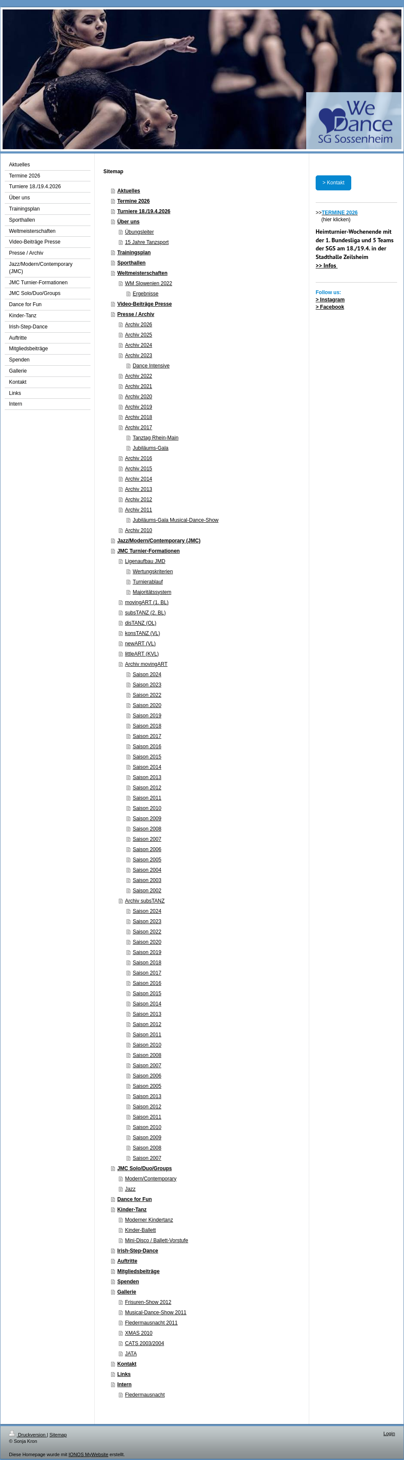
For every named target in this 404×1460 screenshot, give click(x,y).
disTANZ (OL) (140, 623)
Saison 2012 (147, 788)
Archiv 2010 (138, 530)
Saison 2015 (147, 757)
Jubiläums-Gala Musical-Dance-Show (175, 520)
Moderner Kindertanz (149, 1220)
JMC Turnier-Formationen (148, 551)
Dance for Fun (134, 1199)
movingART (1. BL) (147, 602)
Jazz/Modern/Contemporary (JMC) (158, 541)
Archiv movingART (146, 664)
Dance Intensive (151, 366)
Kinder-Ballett (140, 1230)
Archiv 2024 (138, 345)
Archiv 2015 (138, 469)
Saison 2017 (147, 736)
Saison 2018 (147, 726)
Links (123, 1374)
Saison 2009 (147, 819)
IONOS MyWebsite (89, 1454)
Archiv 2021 (138, 386)
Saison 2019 (147, 716)
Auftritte (127, 1261)
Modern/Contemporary (150, 1179)
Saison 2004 (147, 870)
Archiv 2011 (138, 510)
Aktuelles (128, 191)
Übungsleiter (139, 232)
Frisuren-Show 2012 (148, 1302)
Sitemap (57, 1434)
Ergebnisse (145, 294)
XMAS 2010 (138, 1333)
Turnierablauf (148, 582)
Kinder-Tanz (131, 1210)
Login (389, 1433)
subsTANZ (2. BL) (145, 613)
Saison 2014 (147, 767)
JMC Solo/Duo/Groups (144, 1168)
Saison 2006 (147, 849)
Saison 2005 (147, 860)
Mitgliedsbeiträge (138, 1271)
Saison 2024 (147, 674)
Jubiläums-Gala (150, 448)
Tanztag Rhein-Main (155, 438)
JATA (131, 1354)
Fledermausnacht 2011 (151, 1323)
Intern (124, 1385)
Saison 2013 (147, 777)
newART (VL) (140, 644)
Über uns (128, 222)
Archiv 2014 (138, 479)
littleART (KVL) (142, 654)
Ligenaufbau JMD (145, 561)
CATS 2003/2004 (144, 1343)
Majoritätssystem (152, 592)
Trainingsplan (134, 253)
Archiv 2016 (138, 458)
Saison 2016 (147, 747)
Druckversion (28, 1434)
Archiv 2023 (138, 355)
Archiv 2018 (138, 417)
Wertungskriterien (153, 572)
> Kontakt (333, 183)
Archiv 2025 (138, 335)
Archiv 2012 (138, 500)
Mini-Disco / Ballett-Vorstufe (156, 1240)
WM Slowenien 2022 (148, 283)
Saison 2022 (147, 695)
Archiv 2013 (138, 489)
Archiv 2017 (138, 427)
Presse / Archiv (135, 314)
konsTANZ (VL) (142, 633)
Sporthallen (131, 263)
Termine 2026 (133, 201)
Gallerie (126, 1292)
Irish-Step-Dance (137, 1251)
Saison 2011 (147, 798)
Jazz (130, 1189)
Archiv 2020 (138, 397)
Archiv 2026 (138, 325)
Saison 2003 (147, 880)
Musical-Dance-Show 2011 (155, 1312)
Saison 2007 (147, 839)
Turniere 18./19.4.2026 (143, 211)
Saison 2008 (147, 829)
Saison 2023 (147, 685)
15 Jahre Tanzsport (147, 242)
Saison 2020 (147, 705)
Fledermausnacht (145, 1395)
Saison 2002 (147, 891)
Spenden (128, 1282)
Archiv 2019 (138, 407)
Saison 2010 (147, 808)
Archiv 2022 (138, 376)
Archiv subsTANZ (144, 901)
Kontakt (126, 1364)
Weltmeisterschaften (142, 273)
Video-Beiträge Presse (144, 304)
